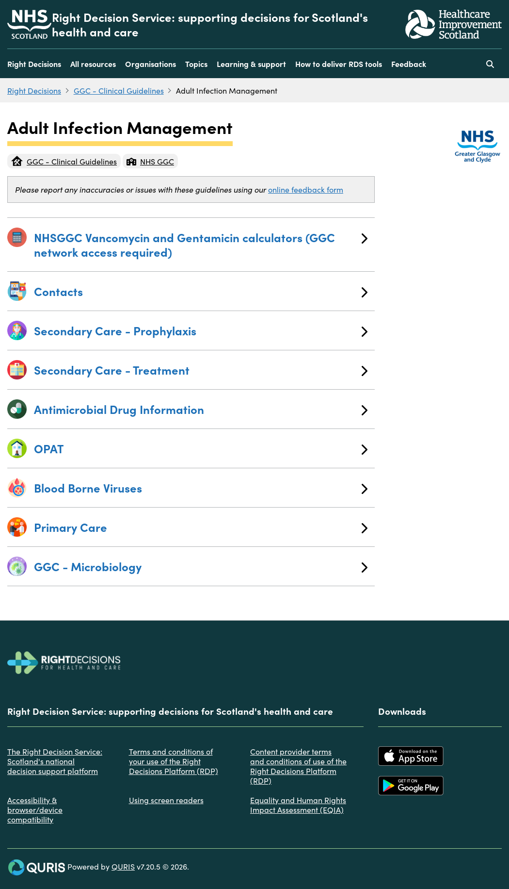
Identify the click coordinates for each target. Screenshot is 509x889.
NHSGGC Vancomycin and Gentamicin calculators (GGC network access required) (200, 244)
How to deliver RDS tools (338, 63)
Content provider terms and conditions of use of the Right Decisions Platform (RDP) (298, 765)
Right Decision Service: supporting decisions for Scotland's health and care (210, 24)
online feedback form (305, 189)
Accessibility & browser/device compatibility (35, 809)
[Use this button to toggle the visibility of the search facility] (490, 63)
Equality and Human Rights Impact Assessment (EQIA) (298, 804)
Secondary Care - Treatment (200, 370)
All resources (93, 63)
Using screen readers (166, 800)
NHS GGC (150, 161)
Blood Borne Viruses (200, 487)
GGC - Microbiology (200, 566)
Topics (196, 63)
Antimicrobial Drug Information (200, 409)
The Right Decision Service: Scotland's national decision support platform (54, 760)
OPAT (200, 448)
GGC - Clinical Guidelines (119, 90)
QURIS (123, 866)
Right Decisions (34, 63)
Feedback (408, 63)
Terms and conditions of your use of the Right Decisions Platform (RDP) (173, 760)
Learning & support (251, 63)
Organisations (150, 63)
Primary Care (200, 527)
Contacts (200, 291)
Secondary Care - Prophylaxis (200, 330)
